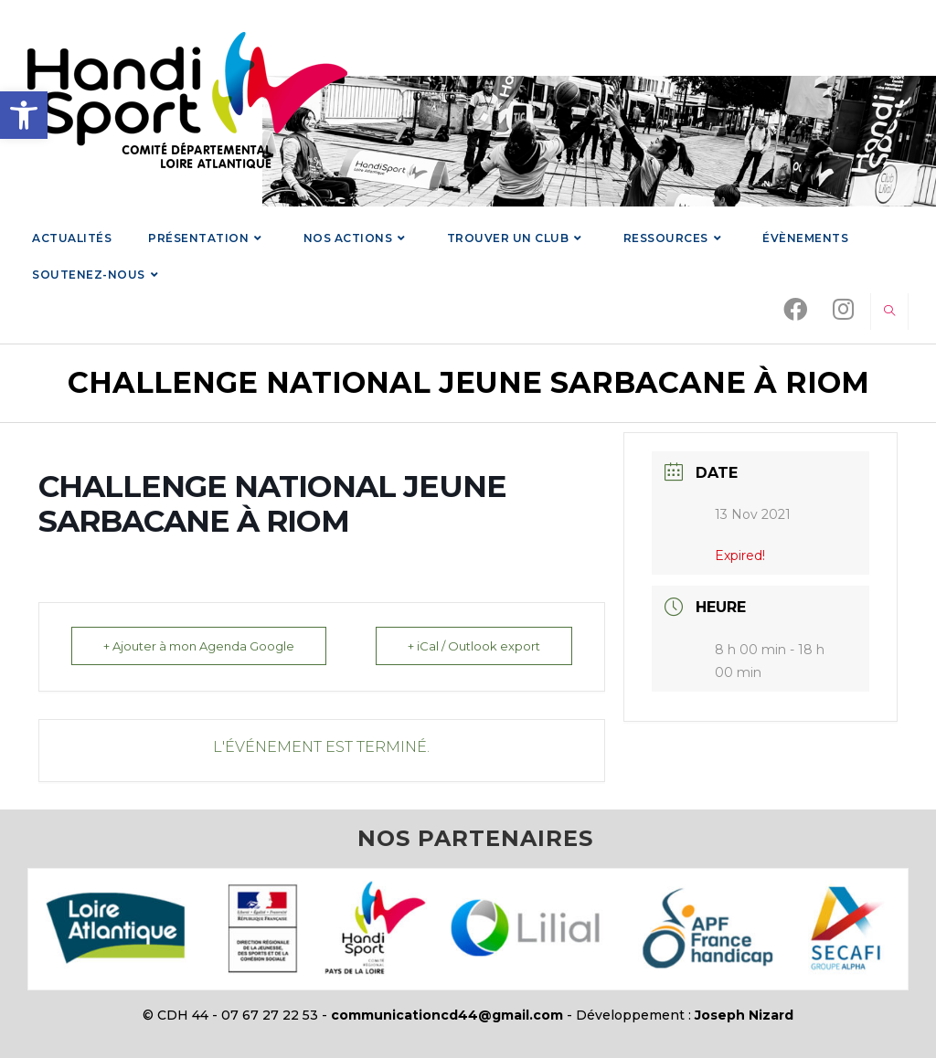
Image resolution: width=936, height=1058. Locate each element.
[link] (24, 115)
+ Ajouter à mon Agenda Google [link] (198, 646)
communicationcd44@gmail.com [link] (447, 1015)
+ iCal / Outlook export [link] (474, 646)
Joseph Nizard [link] (744, 1015)
